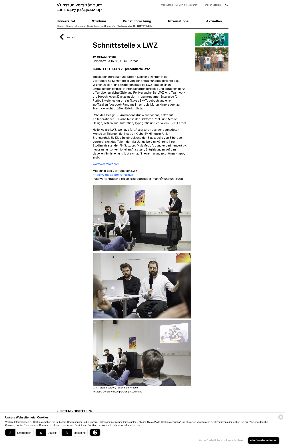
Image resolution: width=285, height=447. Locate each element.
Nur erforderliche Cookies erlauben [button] (221, 440)
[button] (19, 432)
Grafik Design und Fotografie (101, 26)
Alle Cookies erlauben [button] (263, 440)
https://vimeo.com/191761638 (113, 174)
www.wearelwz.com (106, 164)
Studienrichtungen (75, 26)
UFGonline (181, 5)
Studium (61, 26)
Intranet (192, 5)
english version (212, 5)
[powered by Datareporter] (281, 419)
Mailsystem (167, 5)
